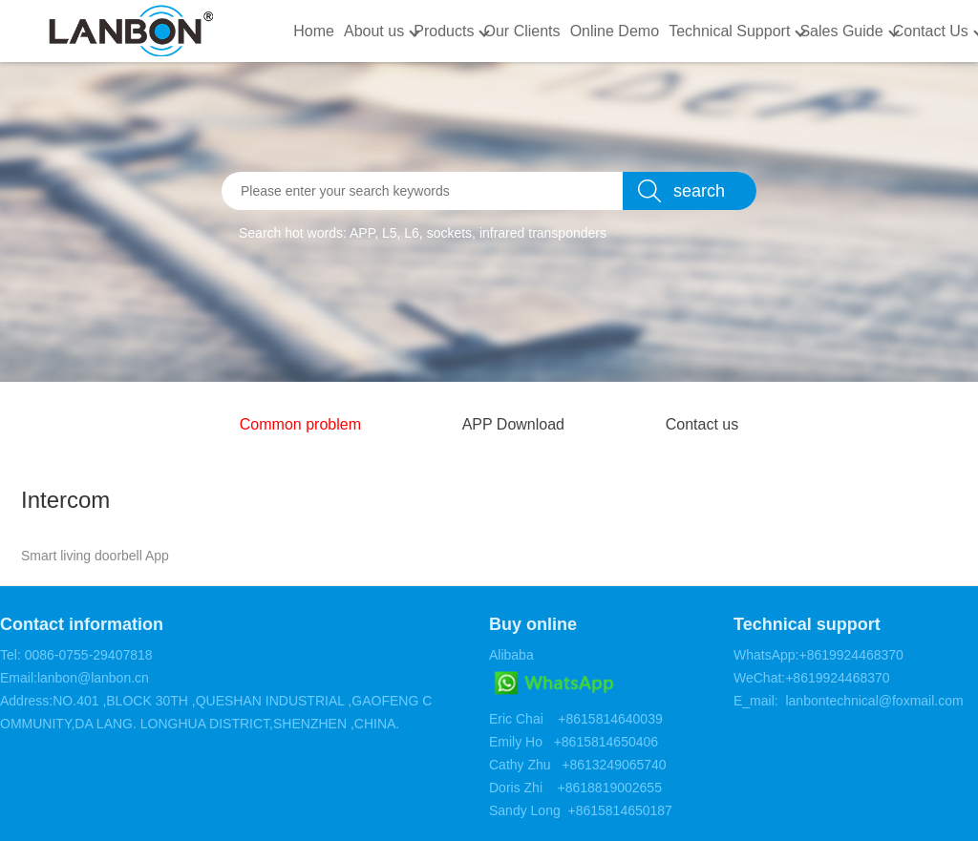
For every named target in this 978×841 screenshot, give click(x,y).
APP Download (513, 424)
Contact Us (930, 31)
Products (444, 31)
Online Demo (614, 31)
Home (313, 31)
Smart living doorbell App (95, 555)
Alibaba (511, 654)
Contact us (702, 424)
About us (374, 31)
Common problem (300, 424)
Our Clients (522, 31)
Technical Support (729, 31)
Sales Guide (840, 31)
